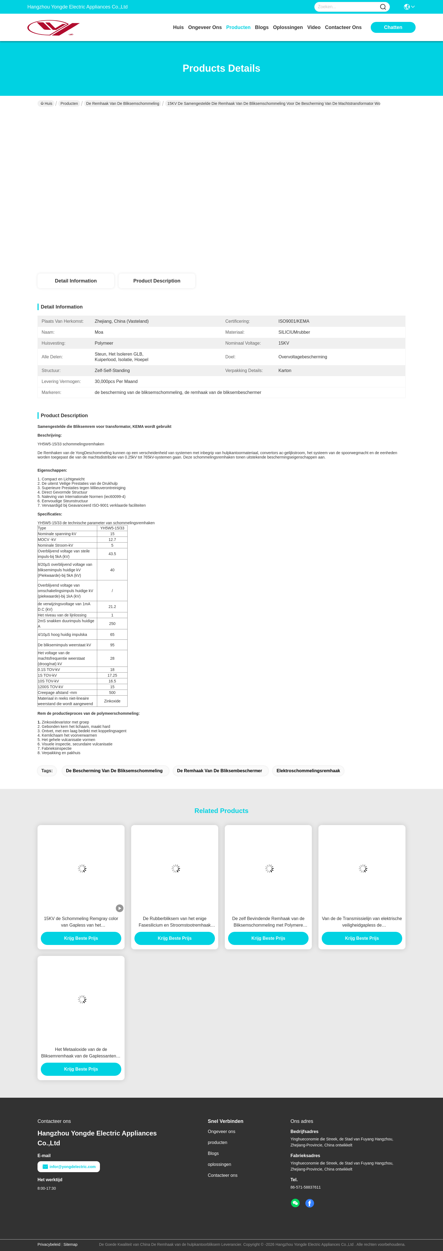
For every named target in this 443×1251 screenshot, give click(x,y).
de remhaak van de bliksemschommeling (122, 103)
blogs (262, 27)
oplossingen (288, 27)
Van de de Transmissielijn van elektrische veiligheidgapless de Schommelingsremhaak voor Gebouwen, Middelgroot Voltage (362, 922)
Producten (69, 103)
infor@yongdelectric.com (69, 1167)
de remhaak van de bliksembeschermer (219, 770)
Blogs (213, 1153)
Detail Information (76, 281)
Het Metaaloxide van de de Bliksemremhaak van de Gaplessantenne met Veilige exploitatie (81, 1053)
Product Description (156, 281)
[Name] (383, 7)
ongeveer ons (205, 27)
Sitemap (70, 1244)
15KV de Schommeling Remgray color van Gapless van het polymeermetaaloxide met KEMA (81, 922)
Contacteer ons (223, 1175)
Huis (178, 27)
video (314, 27)
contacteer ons (343, 27)
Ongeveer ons (221, 1131)
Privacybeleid (49, 1244)
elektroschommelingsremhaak (308, 770)
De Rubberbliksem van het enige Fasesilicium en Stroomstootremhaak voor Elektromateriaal (175, 922)
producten (238, 27)
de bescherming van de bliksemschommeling (114, 770)
